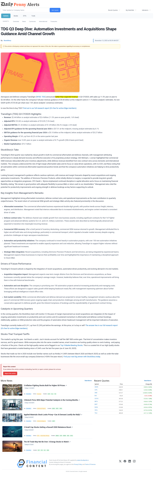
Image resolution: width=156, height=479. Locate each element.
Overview (16, 21)
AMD (96, 393)
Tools (33, 16)
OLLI (54, 394)
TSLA (96, 413)
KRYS (59, 409)
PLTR (63, 438)
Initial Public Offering (46, 438)
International (43, 21)
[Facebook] (125, 467)
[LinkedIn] (130, 467)
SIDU (71, 438)
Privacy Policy (78, 468)
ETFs (24, 16)
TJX (57, 394)
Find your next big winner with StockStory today (82, 357)
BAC (96, 395)
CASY (50, 394)
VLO (46, 453)
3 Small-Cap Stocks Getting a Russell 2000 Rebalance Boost (48, 430)
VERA (63, 409)
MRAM (59, 438)
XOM (49, 453)
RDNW (67, 438)
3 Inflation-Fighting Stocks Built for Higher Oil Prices (45, 386)
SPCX (74, 438)
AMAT (55, 422)
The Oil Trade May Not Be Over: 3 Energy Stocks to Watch (47, 445)
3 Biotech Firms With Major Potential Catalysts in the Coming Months (52, 401)
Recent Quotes (113, 10)
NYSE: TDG (41, 97)
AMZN (96, 387)
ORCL (96, 410)
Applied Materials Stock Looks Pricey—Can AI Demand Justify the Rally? (53, 416)
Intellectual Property (42, 409)
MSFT (96, 404)
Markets (5, 16)
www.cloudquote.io (83, 464)
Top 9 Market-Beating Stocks (71, 345)
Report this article (10, 373)
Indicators (145, 10)
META (96, 401)
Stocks (16, 16)
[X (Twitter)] (120, 467)
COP (39, 453)
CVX (43, 453)
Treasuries (53, 21)
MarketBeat (29, 394)
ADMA (55, 409)
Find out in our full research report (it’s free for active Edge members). (50, 108)
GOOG (96, 398)
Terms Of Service (90, 468)
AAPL (96, 390)
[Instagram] (134, 467)
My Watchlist (130, 10)
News (24, 21)
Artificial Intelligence (42, 422)
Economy (40, 394)
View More (88, 380)
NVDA (96, 407)
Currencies (32, 21)
